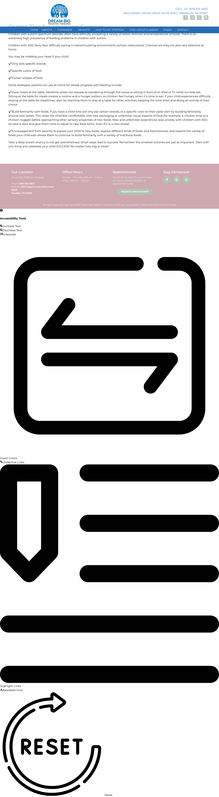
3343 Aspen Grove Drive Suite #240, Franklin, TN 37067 (165, 13)
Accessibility (132, 204)
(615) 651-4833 (26, 183)
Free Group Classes (143, 29)
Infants (83, 29)
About (46, 29)
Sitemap (119, 204)
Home (34, 29)
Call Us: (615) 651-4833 (192, 9)
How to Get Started (109, 29)
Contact (182, 29)
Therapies (64, 29)
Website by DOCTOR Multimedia (158, 204)
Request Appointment (135, 191)
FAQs (166, 29)
